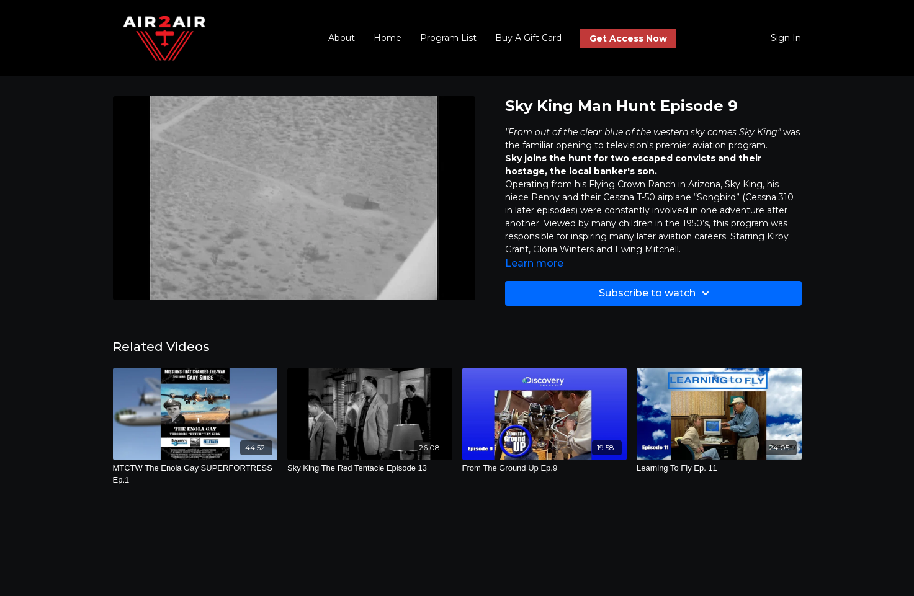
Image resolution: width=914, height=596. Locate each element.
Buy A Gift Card (528, 37)
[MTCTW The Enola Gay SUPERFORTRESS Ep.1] (195, 474)
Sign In (786, 37)
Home (387, 37)
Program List (448, 37)
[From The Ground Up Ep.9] (544, 468)
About (341, 37)
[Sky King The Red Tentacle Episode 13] (369, 468)
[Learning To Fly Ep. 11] (719, 468)
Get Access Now (628, 38)
